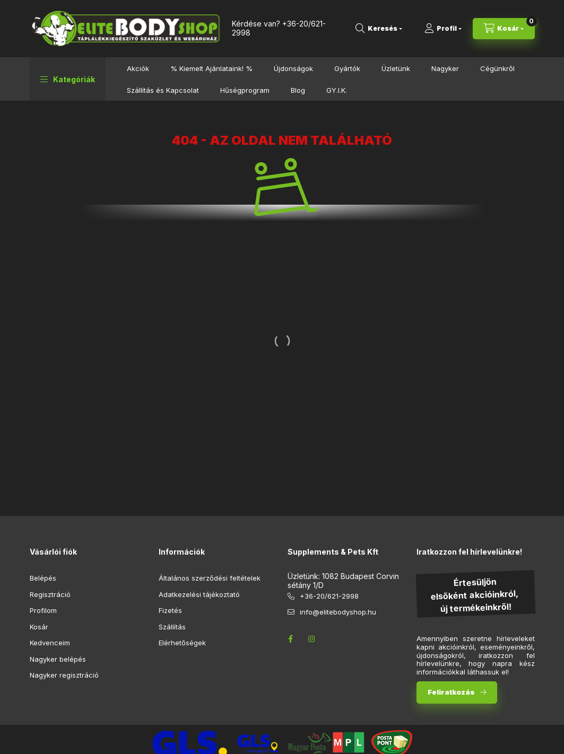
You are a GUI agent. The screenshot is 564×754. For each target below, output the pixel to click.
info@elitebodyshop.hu (338, 612)
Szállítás (172, 627)
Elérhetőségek (182, 642)
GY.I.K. (336, 90)
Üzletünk (395, 68)
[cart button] (504, 28)
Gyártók (347, 68)
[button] (68, 79)
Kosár (39, 627)
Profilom (43, 610)
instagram (312, 639)
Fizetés (170, 610)
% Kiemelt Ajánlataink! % (211, 68)
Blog (298, 90)
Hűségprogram (245, 90)
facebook (290, 639)
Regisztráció (50, 594)
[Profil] (443, 28)
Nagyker (445, 68)
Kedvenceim (50, 642)
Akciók (138, 68)
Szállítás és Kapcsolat (163, 90)
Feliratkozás (451, 692)
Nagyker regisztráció (64, 675)
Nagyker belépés (58, 659)
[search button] (378, 28)
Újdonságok (293, 68)
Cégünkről (497, 68)
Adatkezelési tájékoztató (199, 594)
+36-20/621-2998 (329, 596)
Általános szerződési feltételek (210, 578)
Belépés (43, 578)
